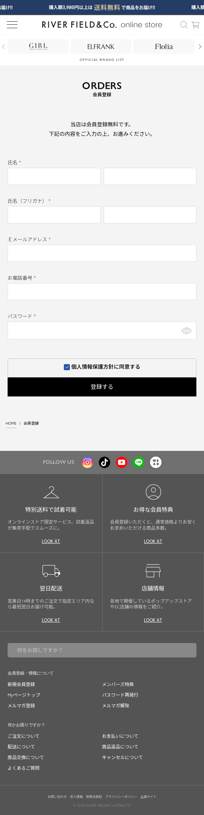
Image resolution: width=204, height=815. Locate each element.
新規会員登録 (21, 684)
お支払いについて (120, 736)
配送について (21, 747)
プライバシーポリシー (121, 797)
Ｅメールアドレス (30, 239)
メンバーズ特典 (118, 684)
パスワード (23, 316)
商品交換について (26, 757)
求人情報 (76, 797)
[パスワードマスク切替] (186, 330)
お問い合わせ (57, 797)
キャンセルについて (122, 757)
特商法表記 (94, 797)
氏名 (15, 163)
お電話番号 (23, 278)
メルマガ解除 (116, 705)
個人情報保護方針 (92, 367)
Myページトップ (24, 695)
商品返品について (120, 747)
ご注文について (24, 736)
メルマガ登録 (21, 705)
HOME (11, 423)
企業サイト (148, 797)
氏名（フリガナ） (30, 201)
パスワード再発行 (120, 695)
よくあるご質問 (24, 768)
